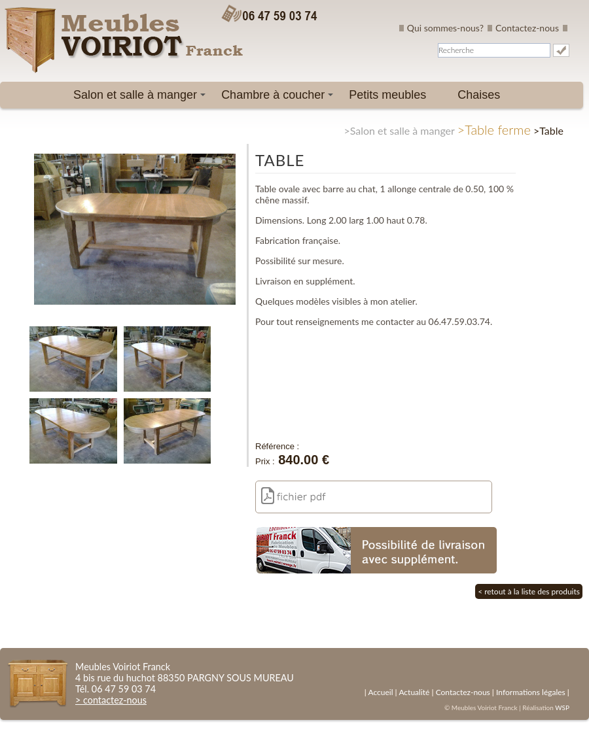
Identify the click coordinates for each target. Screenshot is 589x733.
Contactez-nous (527, 27)
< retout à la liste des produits (529, 591)
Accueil (380, 692)
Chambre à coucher (279, 98)
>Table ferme (494, 129)
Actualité (414, 692)
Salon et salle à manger (141, 98)
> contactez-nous (111, 700)
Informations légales (530, 692)
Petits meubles (387, 94)
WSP (562, 707)
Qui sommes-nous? (445, 27)
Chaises (478, 94)
